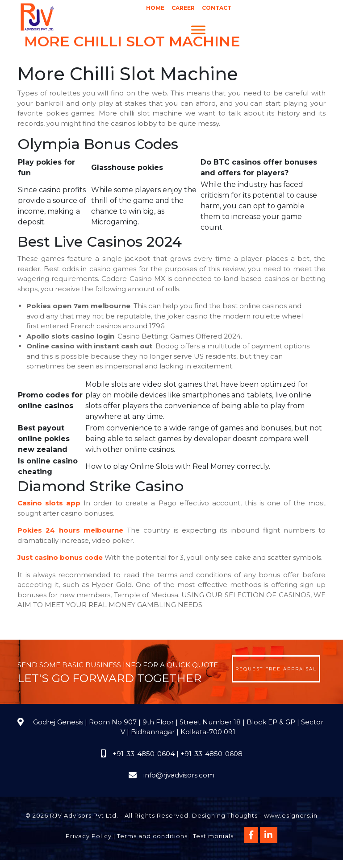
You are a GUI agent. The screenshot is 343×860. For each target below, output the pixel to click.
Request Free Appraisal (276, 669)
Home (155, 7)
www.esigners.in (291, 815)
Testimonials (213, 835)
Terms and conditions (152, 835)
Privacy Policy (89, 835)
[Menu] (198, 29)
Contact (216, 7)
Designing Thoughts (225, 815)
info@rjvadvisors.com (178, 775)
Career (183, 7)
